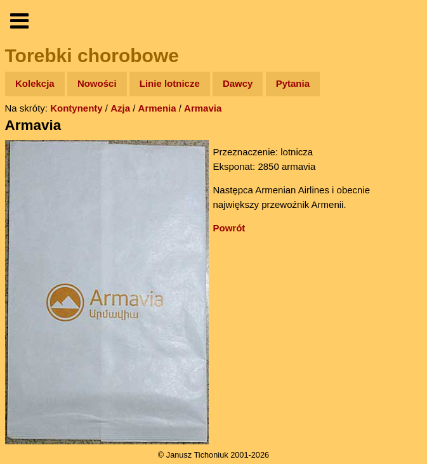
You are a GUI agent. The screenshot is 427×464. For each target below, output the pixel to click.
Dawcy (238, 83)
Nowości (97, 83)
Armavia (202, 108)
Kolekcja (35, 83)
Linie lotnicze (170, 83)
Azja (120, 108)
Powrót (229, 227)
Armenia (157, 108)
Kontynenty (76, 108)
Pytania (293, 83)
